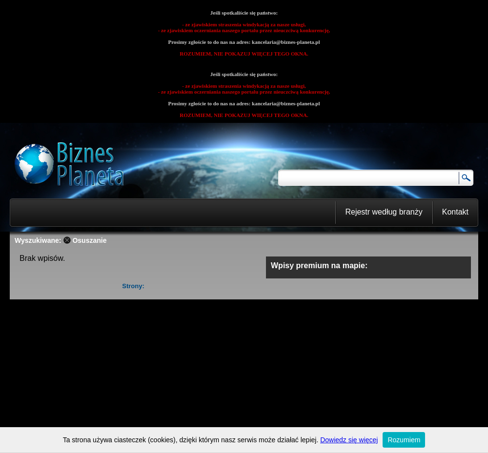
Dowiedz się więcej (349, 440)
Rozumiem (403, 440)
